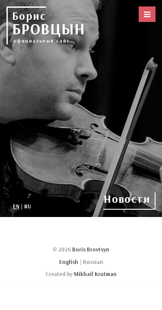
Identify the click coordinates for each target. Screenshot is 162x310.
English (68, 261)
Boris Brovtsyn (90, 249)
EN (16, 206)
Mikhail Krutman (95, 273)
